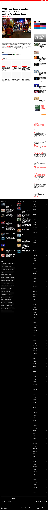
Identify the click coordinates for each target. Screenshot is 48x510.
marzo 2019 (40, 343)
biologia (10, 297)
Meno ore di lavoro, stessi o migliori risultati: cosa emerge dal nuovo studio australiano (39, 125)
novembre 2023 (40, 252)
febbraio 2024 (40, 247)
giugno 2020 (40, 319)
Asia (7, 272)
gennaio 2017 (40, 386)
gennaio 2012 (40, 484)
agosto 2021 (40, 296)
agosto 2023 (40, 257)
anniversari (3, 291)
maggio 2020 (40, 320)
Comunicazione (12, 277)
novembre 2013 (40, 448)
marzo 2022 (40, 284)
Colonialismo (7, 277)
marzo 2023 (40, 265)
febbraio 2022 (40, 286)
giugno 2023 (40, 260)
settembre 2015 (40, 412)
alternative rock (10, 286)
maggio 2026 (40, 203)
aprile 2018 (40, 361)
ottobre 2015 (40, 410)
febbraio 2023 (40, 266)
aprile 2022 (40, 283)
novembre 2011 (40, 487)
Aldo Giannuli (42, 105)
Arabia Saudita (3, 272)
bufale (2, 299)
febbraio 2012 (40, 482)
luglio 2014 (40, 435)
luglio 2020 (40, 317)
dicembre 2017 (40, 368)
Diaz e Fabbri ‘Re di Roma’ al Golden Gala (40, 146)
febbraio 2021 (40, 306)
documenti (2, 305)
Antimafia (12, 271)
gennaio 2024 (40, 248)
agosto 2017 (40, 374)
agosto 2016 (40, 394)
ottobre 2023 (40, 253)
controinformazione (9, 302)
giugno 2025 (40, 221)
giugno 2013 (40, 456)
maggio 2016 (40, 399)
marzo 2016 (40, 402)
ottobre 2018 (40, 351)
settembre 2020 (40, 314)
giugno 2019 (40, 338)
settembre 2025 (40, 216)
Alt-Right (2, 271)
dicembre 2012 (40, 466)
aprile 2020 (40, 322)
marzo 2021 (40, 304)
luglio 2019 (40, 337)
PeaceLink (35, 189)
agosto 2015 (40, 414)
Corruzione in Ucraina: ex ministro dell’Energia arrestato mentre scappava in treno (16, 81)
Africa (4, 269)
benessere (2, 297)
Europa (12, 280)
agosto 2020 (40, 315)
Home (1, 0)
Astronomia (11, 272)
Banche (2, 274)
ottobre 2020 (40, 312)
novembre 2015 (40, 409)
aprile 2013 (40, 459)
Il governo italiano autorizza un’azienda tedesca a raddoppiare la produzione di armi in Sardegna (42, 72)
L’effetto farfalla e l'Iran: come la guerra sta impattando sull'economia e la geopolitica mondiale (42, 99)
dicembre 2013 (40, 446)
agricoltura (8, 283)
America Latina (7, 271)
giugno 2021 (40, 299)
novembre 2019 (40, 330)
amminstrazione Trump (4, 288)
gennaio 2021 (40, 307)
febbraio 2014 (40, 443)
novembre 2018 (40, 350)
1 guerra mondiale (4, 263)
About (4, 0)
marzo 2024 (40, 245)
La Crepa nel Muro (36, 159)
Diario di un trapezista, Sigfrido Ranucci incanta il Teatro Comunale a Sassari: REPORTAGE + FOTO (42, 92)
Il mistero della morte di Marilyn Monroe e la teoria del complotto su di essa (26, 225)
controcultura (3, 302)
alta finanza (12, 285)
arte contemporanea (4, 294)
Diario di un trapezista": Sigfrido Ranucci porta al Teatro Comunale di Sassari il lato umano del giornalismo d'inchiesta (10, 256)
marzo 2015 (40, 422)
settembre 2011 (40, 490)
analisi (10, 288)
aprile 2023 (40, 263)
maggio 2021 (40, 301)
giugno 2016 (40, 397)
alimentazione (7, 285)
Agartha (7, 269)
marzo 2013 (40, 461)
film (2, 308)
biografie (7, 297)
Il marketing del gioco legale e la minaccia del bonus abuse (10, 234)
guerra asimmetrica (8, 310)
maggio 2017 (40, 379)
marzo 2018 (40, 363)
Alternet (35, 151)
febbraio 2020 (40, 325)
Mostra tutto (36, 196)
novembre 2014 (40, 428)
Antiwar (35, 130)
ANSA (35, 166)
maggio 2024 (40, 242)
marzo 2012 (40, 481)
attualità (2, 296)
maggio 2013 (40, 458)
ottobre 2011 (40, 489)
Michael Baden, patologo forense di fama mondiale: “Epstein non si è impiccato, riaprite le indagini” (26, 81)
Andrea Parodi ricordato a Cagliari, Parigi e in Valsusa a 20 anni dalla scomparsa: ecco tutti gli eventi (42, 58)
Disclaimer (7, 0)
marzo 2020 (40, 324)
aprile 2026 (40, 204)
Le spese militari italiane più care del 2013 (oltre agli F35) (26, 203)
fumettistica (9, 308)
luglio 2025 (40, 219)
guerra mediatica (10, 311)
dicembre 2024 (40, 230)
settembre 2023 (40, 255)
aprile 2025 (40, 224)
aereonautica (3, 283)
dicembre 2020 (40, 309)
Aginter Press (12, 269)
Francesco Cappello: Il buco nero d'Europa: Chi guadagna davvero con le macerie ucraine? (40, 175)
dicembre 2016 (40, 387)
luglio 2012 (40, 474)
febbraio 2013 (40, 463)
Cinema (2, 277)
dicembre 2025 (40, 211)
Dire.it (35, 145)
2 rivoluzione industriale (4, 266)
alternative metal (3, 286)
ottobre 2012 (40, 469)
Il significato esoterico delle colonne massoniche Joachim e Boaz (26, 230)
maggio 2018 (40, 360)
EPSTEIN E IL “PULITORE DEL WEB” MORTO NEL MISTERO (16, 68)
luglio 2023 (40, 258)
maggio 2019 (40, 340)
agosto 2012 (40, 472)
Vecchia (30, 86)
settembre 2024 (40, 235)
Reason (35, 138)
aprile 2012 (40, 479)
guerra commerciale (4, 311)
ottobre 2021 (40, 293)
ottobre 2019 (40, 332)
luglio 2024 (40, 239)
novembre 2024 (40, 232)
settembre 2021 (40, 294)
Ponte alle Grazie (43, 112)
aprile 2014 (40, 440)
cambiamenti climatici (8, 299)
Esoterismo (8, 280)
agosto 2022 (40, 276)
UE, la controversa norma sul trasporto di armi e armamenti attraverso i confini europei (26, 240)
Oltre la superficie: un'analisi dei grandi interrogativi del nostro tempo (42, 86)
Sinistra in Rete (36, 173)
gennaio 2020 (40, 327)
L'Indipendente (36, 123)
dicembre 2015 (40, 407)
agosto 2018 (40, 355)
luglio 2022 (40, 278)
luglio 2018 (40, 356)
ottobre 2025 (40, 214)
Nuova (2, 86)
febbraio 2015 (40, 423)
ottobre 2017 (40, 371)
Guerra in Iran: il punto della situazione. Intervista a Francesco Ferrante (42, 52)
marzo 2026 (40, 206)
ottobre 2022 (40, 273)
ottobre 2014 (40, 430)
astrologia (10, 294)
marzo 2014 (40, 441)
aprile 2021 (40, 302)
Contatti (10, 0)
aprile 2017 (40, 381)
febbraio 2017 (40, 384)
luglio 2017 (40, 376)
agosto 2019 (40, 335)
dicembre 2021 (40, 289)
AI (1, 269)
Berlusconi (6, 274)
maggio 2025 (40, 222)
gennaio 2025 (40, 229)
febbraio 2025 (40, 227)
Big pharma (10, 274)
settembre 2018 (40, 353)
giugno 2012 (40, 476)
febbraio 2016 (40, 404)
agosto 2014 (40, 433)
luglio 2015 (40, 415)
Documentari (3, 280)
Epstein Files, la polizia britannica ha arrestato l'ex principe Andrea (6, 80)
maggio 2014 (40, 438)
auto (6, 296)
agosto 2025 (40, 217)
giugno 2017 (40, 378)
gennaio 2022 (40, 288)
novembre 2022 (40, 271)
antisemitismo (8, 291)
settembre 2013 (40, 451)
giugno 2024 (40, 240)
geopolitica (3, 310)
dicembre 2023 (40, 250)
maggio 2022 (40, 281)
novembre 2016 (40, 389)
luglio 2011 (40, 494)
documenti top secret (9, 305)
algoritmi (2, 285)
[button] (46, 3)
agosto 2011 (40, 492)
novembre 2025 (40, 212)
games (13, 308)
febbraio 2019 (40, 345)
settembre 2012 (40, 471)
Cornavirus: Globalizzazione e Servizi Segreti (43, 107)
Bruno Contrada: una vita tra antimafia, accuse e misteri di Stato (6, 68)
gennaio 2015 (40, 425)
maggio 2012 (40, 477)
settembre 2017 (40, 373)
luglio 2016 (40, 396)
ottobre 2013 (40, 450)
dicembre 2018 (40, 348)
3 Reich (10, 266)
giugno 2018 (40, 358)
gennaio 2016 (40, 405)
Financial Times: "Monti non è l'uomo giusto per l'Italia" (26, 215)
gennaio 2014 (40, 445)
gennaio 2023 (40, 268)
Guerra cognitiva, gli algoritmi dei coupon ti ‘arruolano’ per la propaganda (26, 251)
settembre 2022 (40, 275)
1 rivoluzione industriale (11, 263)
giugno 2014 (40, 436)
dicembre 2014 (40, 427)
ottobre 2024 (40, 234)
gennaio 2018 (40, 366)
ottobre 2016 (40, 391)
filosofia (5, 308)
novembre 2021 (40, 291)
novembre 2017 (40, 369)
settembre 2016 (40, 392)
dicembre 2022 (40, 270)
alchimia (12, 283)
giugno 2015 (40, 417)
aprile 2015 (40, 420)
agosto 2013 (40, 453)
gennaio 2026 (40, 209)
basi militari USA (10, 296)
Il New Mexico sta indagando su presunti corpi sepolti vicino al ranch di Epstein (26, 68)
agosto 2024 (40, 237)
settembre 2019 (40, 333)
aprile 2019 (40, 342)
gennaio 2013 (40, 464)
